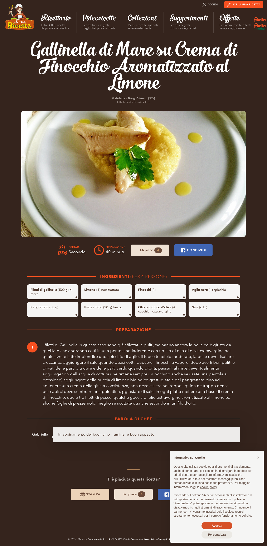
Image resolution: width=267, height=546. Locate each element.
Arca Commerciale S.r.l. (94, 539)
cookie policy (208, 487)
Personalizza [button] (217, 534)
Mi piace (151, 250)
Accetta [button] (217, 525)
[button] (258, 457)
